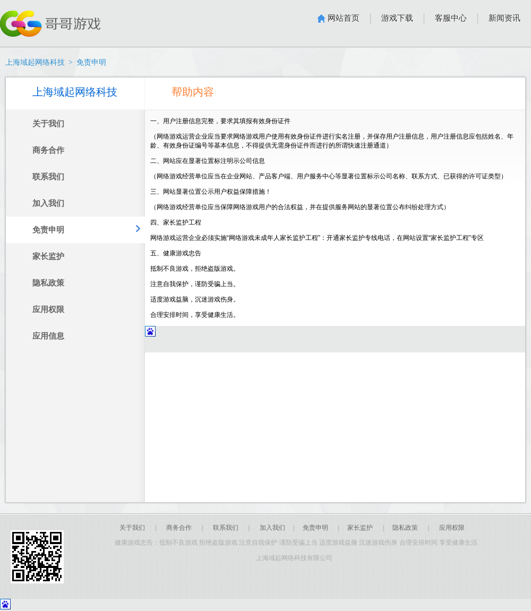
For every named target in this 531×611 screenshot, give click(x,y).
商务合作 (179, 527)
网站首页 (343, 18)
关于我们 (132, 527)
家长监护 (360, 527)
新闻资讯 (504, 18)
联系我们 (225, 527)
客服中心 (451, 18)
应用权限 (452, 527)
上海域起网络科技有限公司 (296, 558)
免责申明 (315, 527)
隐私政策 (405, 527)
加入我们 (272, 527)
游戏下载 (397, 18)
